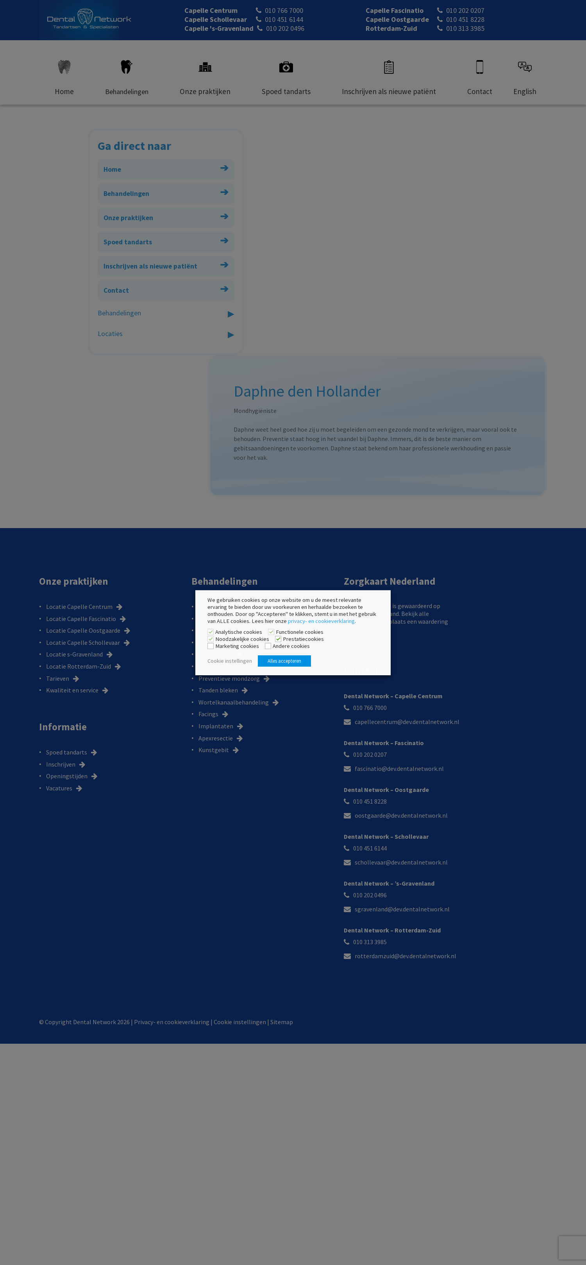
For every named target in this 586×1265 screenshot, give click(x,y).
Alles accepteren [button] (284, 661)
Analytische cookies (238, 631)
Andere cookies (291, 645)
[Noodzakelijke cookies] (210, 639)
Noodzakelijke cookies (242, 638)
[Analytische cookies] (210, 632)
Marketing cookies (237, 645)
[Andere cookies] (268, 646)
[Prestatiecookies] (278, 639)
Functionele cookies (299, 631)
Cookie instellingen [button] (229, 660)
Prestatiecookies (303, 638)
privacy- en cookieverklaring (321, 620)
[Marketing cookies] (210, 646)
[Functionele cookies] (271, 632)
